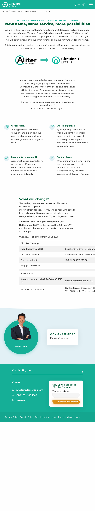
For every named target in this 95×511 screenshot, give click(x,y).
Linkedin (20, 400)
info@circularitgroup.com (29, 390)
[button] (66, 402)
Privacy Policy (12, 417)
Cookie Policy (26, 417)
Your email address (66, 394)
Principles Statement (46, 417)
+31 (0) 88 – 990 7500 (26, 395)
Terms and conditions (69, 417)
